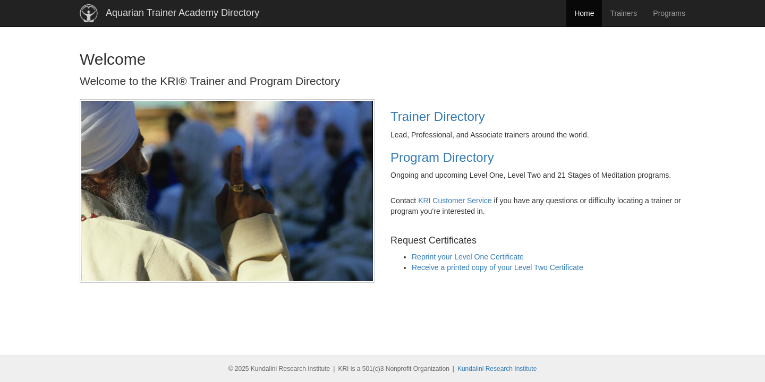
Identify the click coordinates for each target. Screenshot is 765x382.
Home (584, 13)
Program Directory (442, 157)
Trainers (623, 13)
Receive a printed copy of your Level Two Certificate (497, 267)
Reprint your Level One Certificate (468, 257)
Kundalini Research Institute (497, 368)
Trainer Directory (437, 116)
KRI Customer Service (454, 200)
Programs (669, 13)
